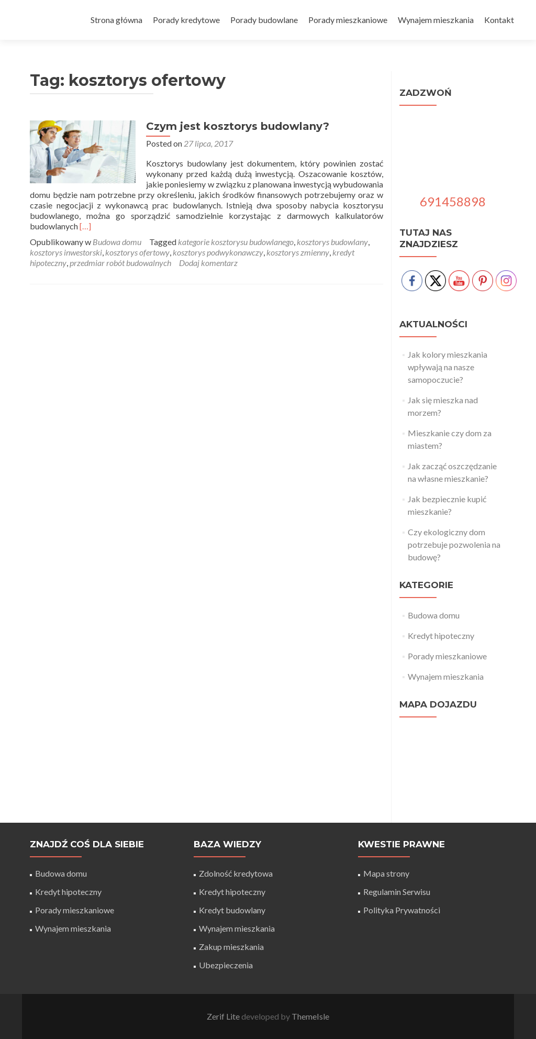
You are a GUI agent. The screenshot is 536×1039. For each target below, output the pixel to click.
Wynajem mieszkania (436, 20)
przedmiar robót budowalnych (120, 263)
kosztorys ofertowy (137, 252)
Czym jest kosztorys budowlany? (236, 126)
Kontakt (499, 20)
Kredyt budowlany (232, 910)
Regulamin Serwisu (396, 892)
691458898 (453, 201)
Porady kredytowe (186, 20)
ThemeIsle (310, 1016)
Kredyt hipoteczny (441, 635)
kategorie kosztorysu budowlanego (236, 242)
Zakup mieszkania (231, 947)
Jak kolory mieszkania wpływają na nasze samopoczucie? (447, 366)
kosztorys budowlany (332, 242)
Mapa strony (386, 873)
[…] (85, 226)
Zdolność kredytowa (236, 873)
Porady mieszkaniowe (347, 20)
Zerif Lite (224, 1016)
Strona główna (116, 20)
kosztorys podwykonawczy (218, 252)
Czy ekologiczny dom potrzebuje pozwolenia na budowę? (454, 544)
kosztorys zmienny (297, 252)
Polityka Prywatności (401, 910)
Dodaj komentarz (208, 263)
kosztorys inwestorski (66, 252)
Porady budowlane (264, 20)
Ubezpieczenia (226, 965)
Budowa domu (117, 242)
